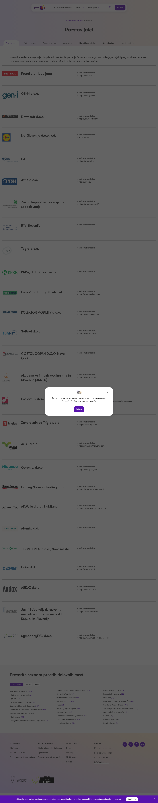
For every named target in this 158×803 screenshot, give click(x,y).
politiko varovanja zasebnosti (98, 799)
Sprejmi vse (132, 799)
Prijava (79, 409)
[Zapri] (108, 393)
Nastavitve (118, 799)
